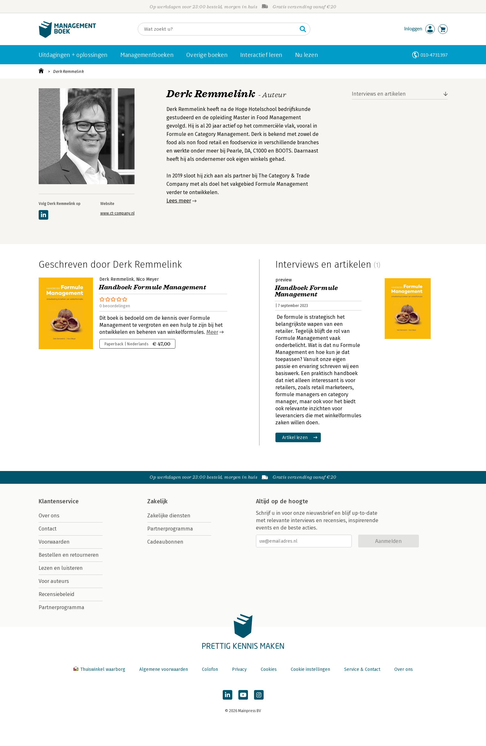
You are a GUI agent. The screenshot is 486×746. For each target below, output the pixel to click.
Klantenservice (59, 501)
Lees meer (178, 201)
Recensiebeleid (56, 594)
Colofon (210, 669)
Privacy (239, 669)
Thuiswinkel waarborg (100, 669)
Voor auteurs (54, 581)
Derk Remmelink (68, 71)
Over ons (49, 516)
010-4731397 (434, 55)
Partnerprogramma (61, 607)
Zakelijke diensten (168, 516)
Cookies (269, 669)
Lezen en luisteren (61, 568)
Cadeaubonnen (165, 542)
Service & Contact (362, 669)
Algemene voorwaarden (163, 669)
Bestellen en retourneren (69, 555)
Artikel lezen (295, 437)
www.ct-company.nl (117, 213)
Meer (212, 332)
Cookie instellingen (310, 669)
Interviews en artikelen (379, 94)
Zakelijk (157, 501)
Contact (48, 529)
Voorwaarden (54, 542)
